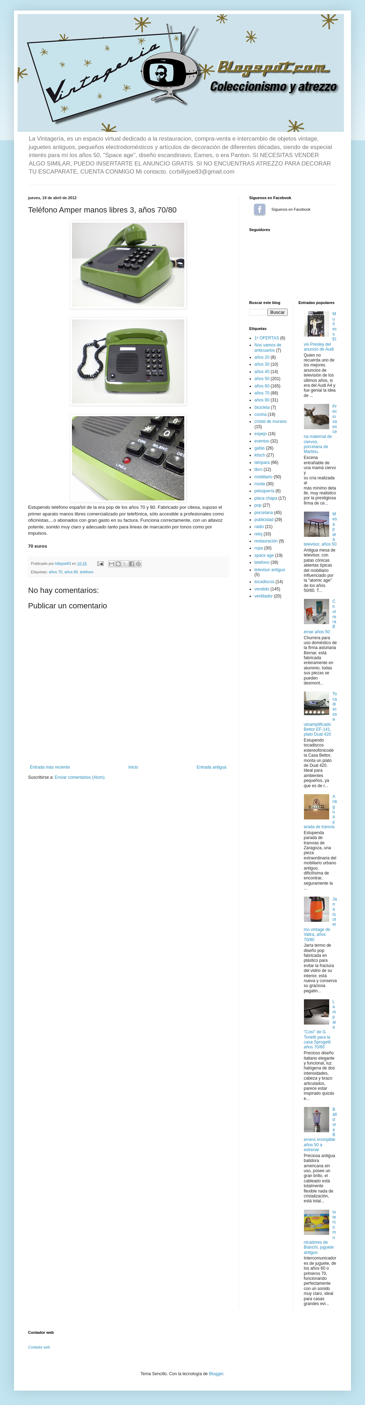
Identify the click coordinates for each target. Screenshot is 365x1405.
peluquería (264, 490)
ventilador (263, 596)
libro (258, 469)
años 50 (262, 378)
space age (264, 555)
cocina (260, 414)
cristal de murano (270, 421)
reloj (258, 534)
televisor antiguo (269, 569)
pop (257, 505)
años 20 (262, 357)
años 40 (262, 371)
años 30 (262, 364)
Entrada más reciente (50, 767)
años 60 (262, 386)
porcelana (263, 512)
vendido (261, 589)
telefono (86, 572)
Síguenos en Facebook (259, 209)
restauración (266, 541)
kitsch (259, 455)
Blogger (216, 1373)
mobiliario (263, 476)
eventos (261, 441)
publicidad (263, 519)
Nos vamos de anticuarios (267, 347)
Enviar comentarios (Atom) (80, 777)
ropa (258, 548)
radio (259, 526)
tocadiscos (264, 581)
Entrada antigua (211, 767)
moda (259, 483)
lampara (262, 462)
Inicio (133, 767)
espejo (260, 433)
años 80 (71, 572)
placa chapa (265, 498)
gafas (259, 448)
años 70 (55, 572)
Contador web (39, 1347)
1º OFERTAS (266, 338)
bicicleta (262, 407)
